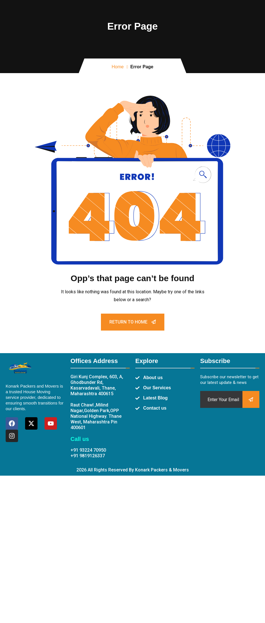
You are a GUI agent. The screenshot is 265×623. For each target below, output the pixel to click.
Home (118, 66)
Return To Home (132, 322)
